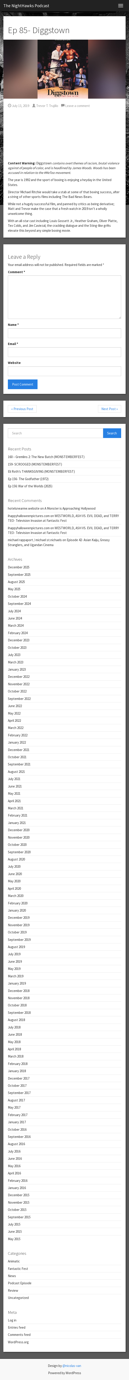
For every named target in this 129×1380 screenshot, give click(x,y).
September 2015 (19, 1217)
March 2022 (15, 728)
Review (13, 1290)
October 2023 (17, 647)
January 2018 (17, 1071)
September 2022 (19, 699)
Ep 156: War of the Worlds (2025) (30, 486)
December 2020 (18, 830)
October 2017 (17, 1085)
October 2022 (17, 691)
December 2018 (18, 991)
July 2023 (14, 655)
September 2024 (19, 603)
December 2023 (18, 640)
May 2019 (14, 969)
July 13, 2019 (18, 106)
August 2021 (16, 771)
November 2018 (18, 998)
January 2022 (17, 742)
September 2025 (19, 574)
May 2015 (14, 1239)
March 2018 (15, 1056)
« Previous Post (22, 409)
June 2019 (15, 961)
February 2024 (17, 633)
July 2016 (14, 1151)
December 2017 (18, 1078)
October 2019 (17, 932)
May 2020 (14, 881)
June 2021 (15, 786)
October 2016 (17, 1129)
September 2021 (19, 764)
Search (112, 433)
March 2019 (15, 976)
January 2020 (17, 910)
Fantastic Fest (18, 1269)
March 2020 (15, 896)
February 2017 (17, 1115)
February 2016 (17, 1180)
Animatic (14, 1261)
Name (13, 324)
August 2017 (16, 1100)
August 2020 (16, 859)
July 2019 (14, 954)
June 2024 (15, 618)
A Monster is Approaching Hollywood (70, 508)
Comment (16, 272)
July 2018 (14, 1027)
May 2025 (14, 589)
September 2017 (19, 1093)
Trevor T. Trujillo (45, 106)
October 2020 (17, 844)
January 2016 (17, 1188)
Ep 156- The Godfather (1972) (28, 479)
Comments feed (19, 1334)
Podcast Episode (19, 1283)
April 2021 (14, 801)
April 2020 (14, 888)
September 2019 (19, 939)
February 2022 (17, 735)
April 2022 (14, 720)
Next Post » (109, 409)
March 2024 (15, 625)
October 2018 (17, 1005)
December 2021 (18, 750)
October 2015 (17, 1210)
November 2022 (18, 684)
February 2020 (17, 903)
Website (14, 363)
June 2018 (15, 1034)
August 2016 (16, 1144)
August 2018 (16, 1020)
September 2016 (19, 1137)
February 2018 (17, 1064)
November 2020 (18, 837)
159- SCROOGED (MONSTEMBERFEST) (35, 464)
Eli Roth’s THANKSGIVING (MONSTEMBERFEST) (41, 471)
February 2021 (17, 815)
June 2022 (15, 706)
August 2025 (16, 582)
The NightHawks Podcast (26, 5)
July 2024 (14, 611)
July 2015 (14, 1224)
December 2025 (18, 567)
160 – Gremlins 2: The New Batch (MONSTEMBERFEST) (46, 457)
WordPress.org (18, 1342)
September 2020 (19, 852)
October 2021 (17, 757)
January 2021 (17, 823)
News (12, 1276)
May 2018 (14, 1042)
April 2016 (14, 1173)
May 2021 (14, 793)
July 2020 (14, 866)
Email (13, 344)
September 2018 (19, 1012)
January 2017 (17, 1122)
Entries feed (16, 1327)
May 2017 (14, 1107)
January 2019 (17, 983)
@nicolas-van (71, 1366)
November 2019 (18, 925)
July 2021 (14, 779)
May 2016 (14, 1166)
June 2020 (15, 874)
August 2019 (16, 947)
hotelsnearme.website (24, 508)
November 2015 (18, 1202)
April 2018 (14, 1049)
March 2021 (15, 808)
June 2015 (15, 1231)
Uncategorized (18, 1298)
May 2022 (14, 713)
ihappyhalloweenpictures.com (29, 516)
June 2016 (15, 1158)
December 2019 (18, 917)
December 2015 (18, 1195)
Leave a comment (75, 106)
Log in (12, 1320)
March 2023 (15, 662)
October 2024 (17, 596)
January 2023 (17, 669)
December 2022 (18, 676)
